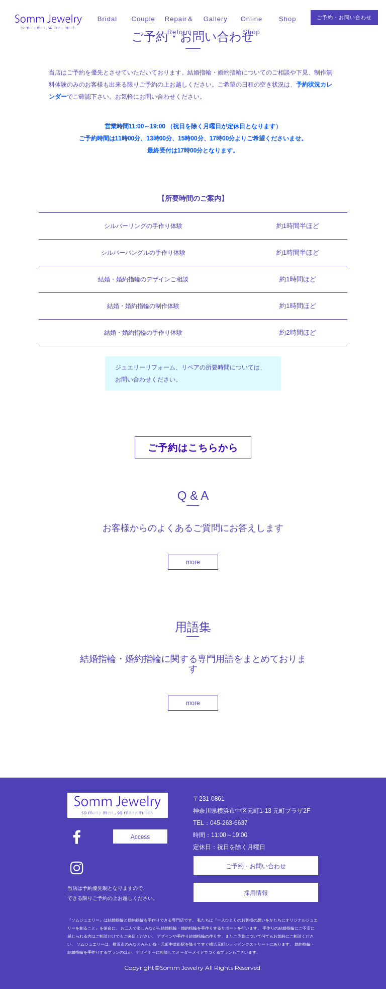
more (193, 562)
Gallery (216, 19)
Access (140, 837)
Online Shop (252, 25)
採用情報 (256, 892)
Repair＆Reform (179, 25)
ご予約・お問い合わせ (344, 17)
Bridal (107, 19)
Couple (143, 19)
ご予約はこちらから (193, 447)
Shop (287, 19)
